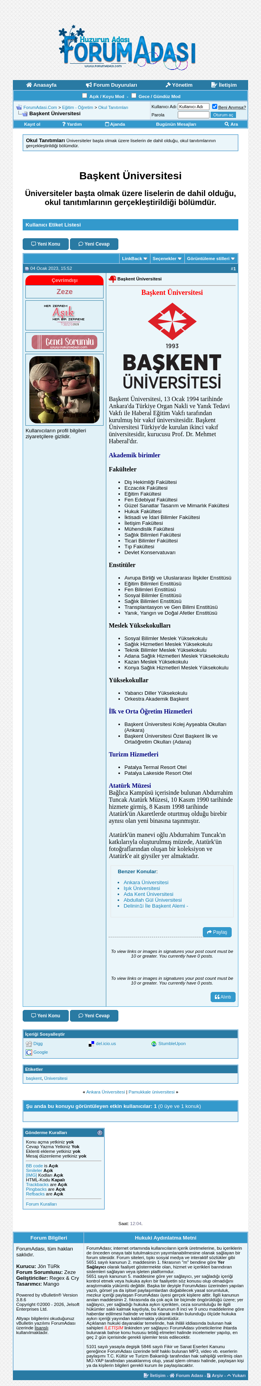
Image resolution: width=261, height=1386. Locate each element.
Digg (38, 1043)
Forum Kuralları (41, 1204)
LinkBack (132, 258)
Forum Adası (186, 1375)
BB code (34, 1165)
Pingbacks (36, 1189)
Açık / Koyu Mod (106, 96)
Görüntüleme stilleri (208, 258)
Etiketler (34, 1069)
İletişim (155, 1375)
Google (41, 1052)
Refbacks (35, 1194)
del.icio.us (106, 1043)
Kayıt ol (32, 124)
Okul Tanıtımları (113, 107)
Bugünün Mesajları (176, 124)
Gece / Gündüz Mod (160, 96)
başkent (33, 1078)
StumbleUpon (172, 1043)
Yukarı (236, 1375)
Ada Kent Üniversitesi (148, 894)
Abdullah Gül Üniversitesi (152, 900)
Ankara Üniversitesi (145, 882)
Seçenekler (165, 258)
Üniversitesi (55, 1078)
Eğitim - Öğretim (77, 107)
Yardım (72, 124)
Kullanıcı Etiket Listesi (52, 225)
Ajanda (115, 124)
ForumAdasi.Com (40, 107)
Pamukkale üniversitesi (152, 1092)
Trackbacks (37, 1184)
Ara (231, 124)
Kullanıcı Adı (164, 106)
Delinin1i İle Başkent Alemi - (155, 906)
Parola (158, 114)
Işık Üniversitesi (141, 888)
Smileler (34, 1170)
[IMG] (31, 1175)
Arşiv (215, 1375)
